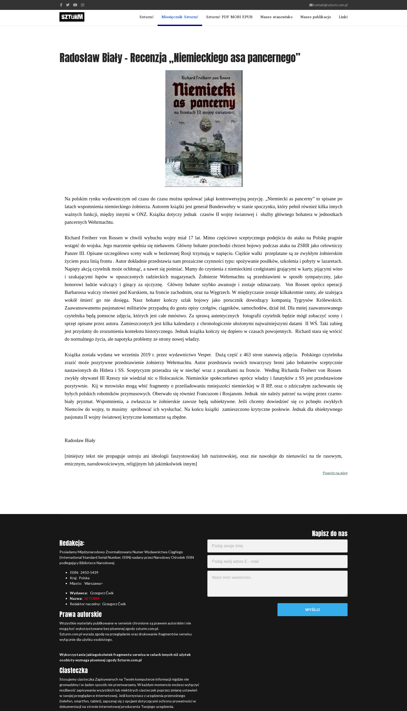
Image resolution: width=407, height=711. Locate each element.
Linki (343, 17)
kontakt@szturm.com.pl (330, 5)
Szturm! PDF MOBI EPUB (229, 17)
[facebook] (61, 5)
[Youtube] (75, 5)
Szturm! (146, 17)
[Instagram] (82, 5)
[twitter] (68, 5)
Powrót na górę (335, 473)
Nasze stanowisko (276, 17)
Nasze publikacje (315, 17)
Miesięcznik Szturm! (179, 17)
